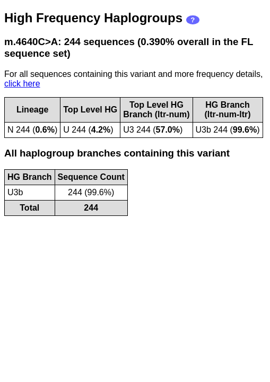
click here (22, 83)
